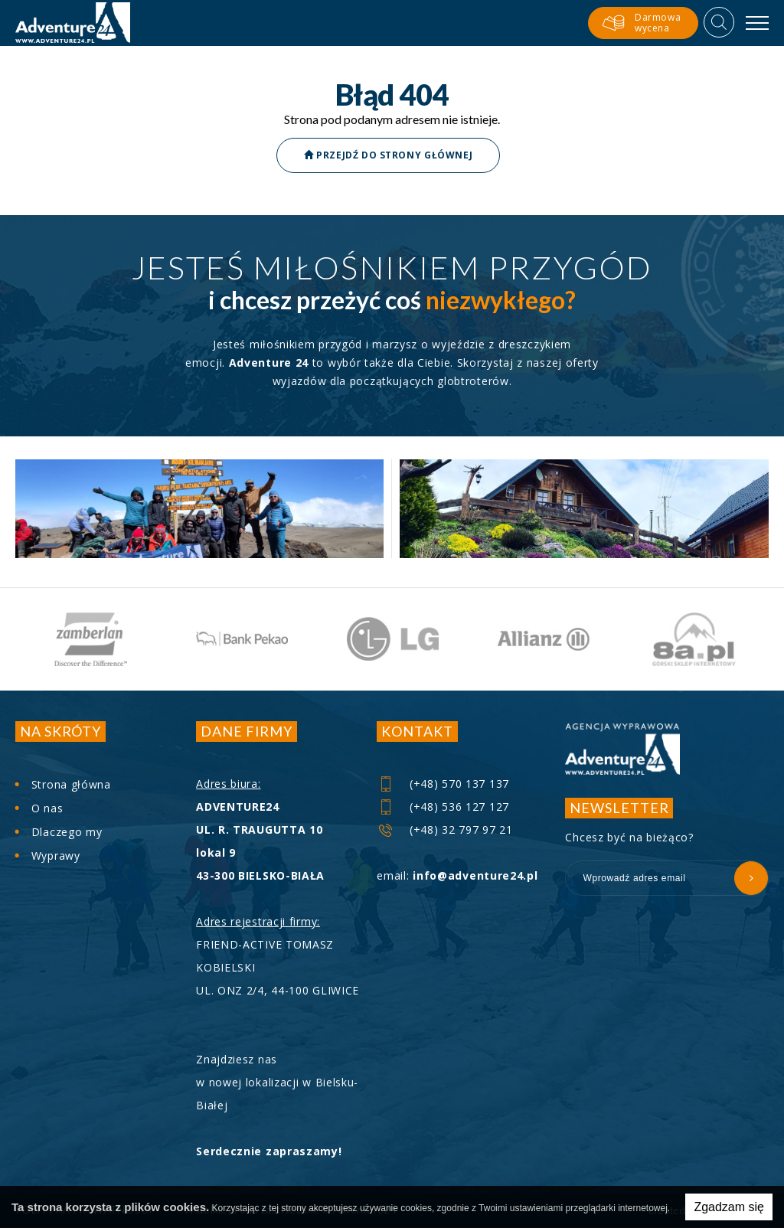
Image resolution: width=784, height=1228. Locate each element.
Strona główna (71, 784)
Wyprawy (55, 855)
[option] (90, 639)
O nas (47, 808)
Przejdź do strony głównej (388, 155)
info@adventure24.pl (475, 875)
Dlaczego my (67, 832)
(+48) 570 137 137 (443, 783)
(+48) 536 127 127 (443, 806)
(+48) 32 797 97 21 (445, 829)
